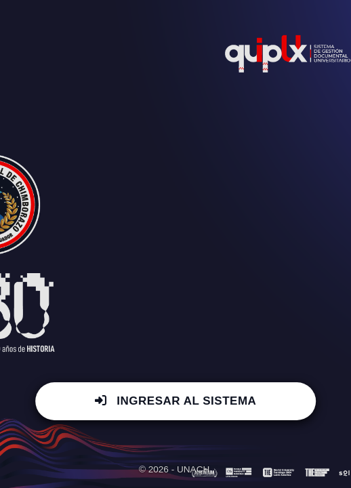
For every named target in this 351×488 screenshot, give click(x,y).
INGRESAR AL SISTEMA (176, 400)
